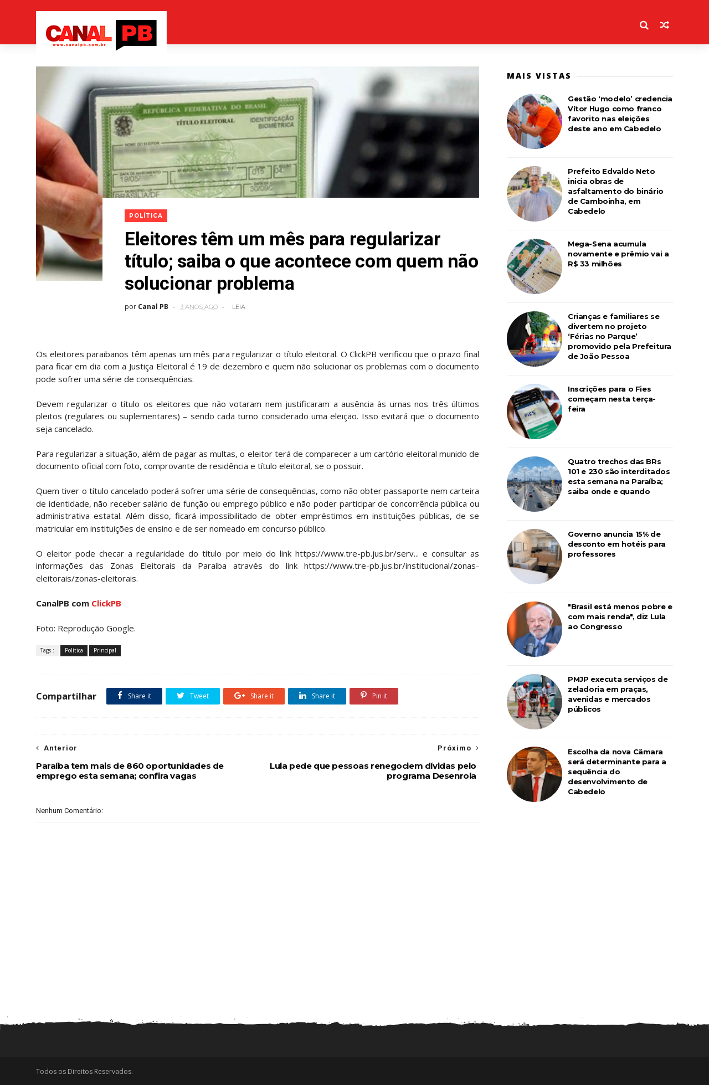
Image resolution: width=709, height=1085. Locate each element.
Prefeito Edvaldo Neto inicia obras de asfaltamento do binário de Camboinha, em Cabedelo (616, 191)
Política (146, 215)
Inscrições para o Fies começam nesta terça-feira (612, 398)
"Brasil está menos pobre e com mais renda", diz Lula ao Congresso (620, 616)
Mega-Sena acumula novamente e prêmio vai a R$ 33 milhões (618, 253)
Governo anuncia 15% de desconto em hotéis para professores (617, 543)
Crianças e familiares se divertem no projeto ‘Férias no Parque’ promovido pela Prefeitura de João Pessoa (619, 336)
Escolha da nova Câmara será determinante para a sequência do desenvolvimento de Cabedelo (617, 771)
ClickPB (106, 603)
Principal (105, 650)
